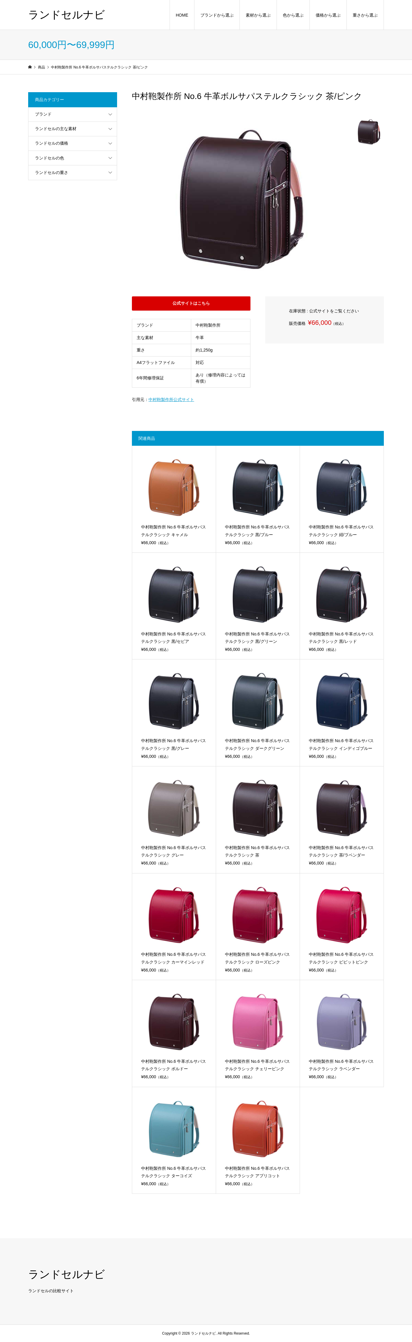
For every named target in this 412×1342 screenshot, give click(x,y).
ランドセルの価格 (51, 143)
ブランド (43, 114)
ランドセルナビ (66, 15)
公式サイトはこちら (191, 303)
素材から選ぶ (258, 15)
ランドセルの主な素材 (55, 128)
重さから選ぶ (365, 15)
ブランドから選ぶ (217, 15)
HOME (182, 15)
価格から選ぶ (328, 15)
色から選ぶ (293, 15)
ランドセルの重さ (51, 172)
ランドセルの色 (49, 158)
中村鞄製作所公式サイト (171, 399)
